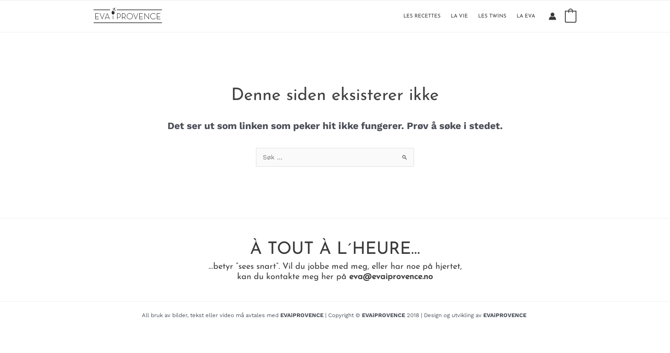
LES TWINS (492, 16)
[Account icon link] (552, 16)
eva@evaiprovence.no (391, 277)
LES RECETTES (422, 16)
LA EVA (526, 16)
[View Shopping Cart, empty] (570, 16)
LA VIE (459, 16)
